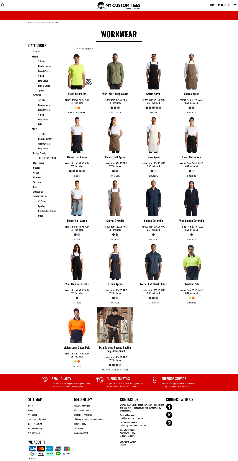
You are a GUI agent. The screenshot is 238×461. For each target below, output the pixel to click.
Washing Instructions (83, 415)
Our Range (41, 22)
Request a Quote (35, 424)
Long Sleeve (43, 80)
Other (40, 215)
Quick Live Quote (35, 428)
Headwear (37, 177)
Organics (37, 167)
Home (31, 22)
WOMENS (37, 95)
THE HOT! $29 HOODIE (47, 158)
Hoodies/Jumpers (45, 66)
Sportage (42, 206)
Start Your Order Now (37, 419)
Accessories (38, 191)
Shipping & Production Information (88, 419)
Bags (35, 186)
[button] (2, 5)
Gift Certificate (34, 433)
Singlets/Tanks (44, 71)
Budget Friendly (39, 153)
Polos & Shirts (44, 85)
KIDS (35, 129)
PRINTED (68, 100)
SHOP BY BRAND (40, 196)
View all (36, 51)
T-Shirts (41, 61)
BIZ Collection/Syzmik (47, 210)
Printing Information (82, 410)
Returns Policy (80, 424)
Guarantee (78, 428)
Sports (41, 90)
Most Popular (38, 162)
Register (224, 5)
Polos (40, 124)
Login (211, 5)
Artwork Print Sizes (82, 406)
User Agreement (81, 433)
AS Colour (42, 201)
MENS (35, 56)
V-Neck (41, 75)
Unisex (36, 172)
